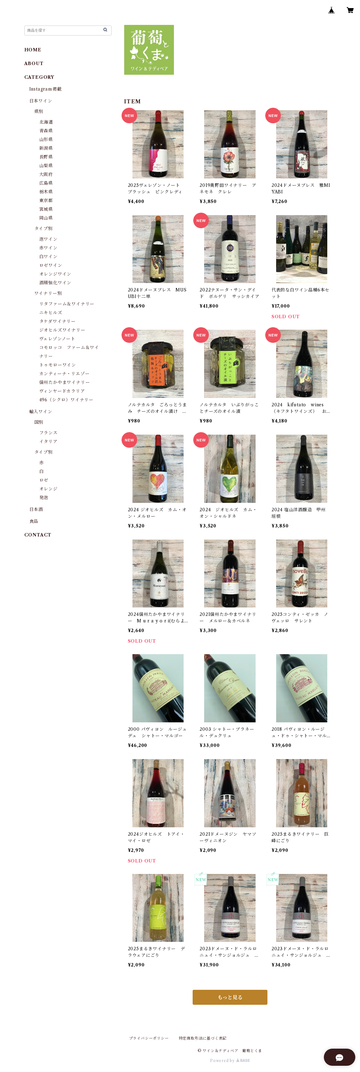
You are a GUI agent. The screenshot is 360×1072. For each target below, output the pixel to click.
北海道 (46, 122)
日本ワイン (40, 101)
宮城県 (46, 209)
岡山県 (46, 218)
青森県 (46, 131)
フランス (48, 433)
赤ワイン (48, 248)
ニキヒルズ (50, 312)
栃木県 (46, 192)
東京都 (46, 200)
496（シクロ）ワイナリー (66, 400)
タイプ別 (43, 228)
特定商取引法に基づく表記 (203, 1038)
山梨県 (46, 165)
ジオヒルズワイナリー (62, 330)
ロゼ (44, 480)
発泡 (44, 497)
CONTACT (38, 535)
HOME (32, 50)
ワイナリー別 (48, 293)
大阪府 (46, 174)
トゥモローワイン (57, 365)
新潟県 (46, 148)
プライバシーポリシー (149, 1038)
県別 (39, 111)
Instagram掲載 (45, 89)
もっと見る (230, 997)
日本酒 (36, 509)
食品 (34, 521)
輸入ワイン (40, 411)
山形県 (46, 139)
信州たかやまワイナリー (64, 382)
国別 (39, 422)
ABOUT (34, 63)
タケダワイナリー (57, 321)
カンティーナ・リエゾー (64, 373)
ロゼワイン (50, 265)
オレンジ (48, 489)
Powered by (230, 1060)
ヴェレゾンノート (57, 339)
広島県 (46, 183)
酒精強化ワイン (55, 283)
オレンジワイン (55, 274)
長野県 (46, 157)
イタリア (48, 441)
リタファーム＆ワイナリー (67, 304)
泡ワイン (48, 239)
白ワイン (48, 256)
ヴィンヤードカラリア (62, 391)
